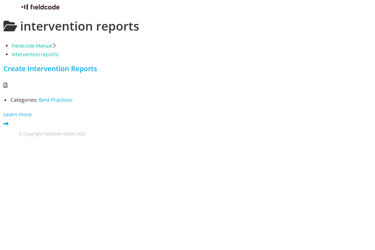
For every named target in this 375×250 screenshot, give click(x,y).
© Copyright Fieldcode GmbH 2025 (52, 134)
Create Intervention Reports (50, 68)
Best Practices (56, 99)
